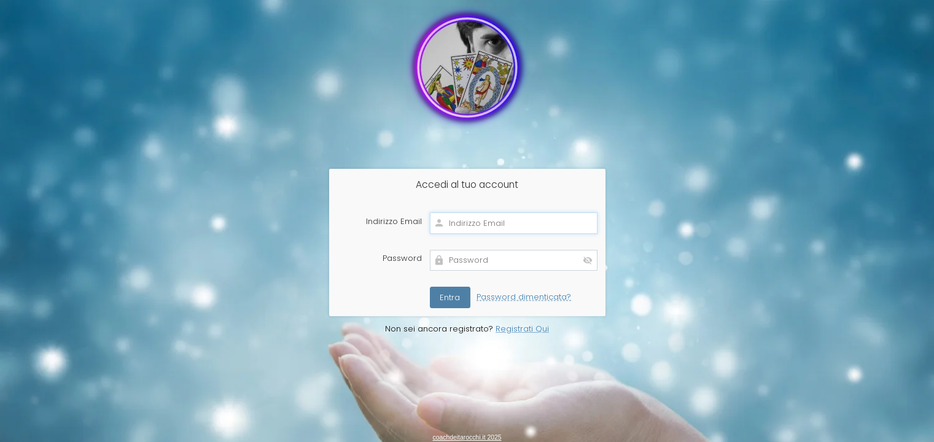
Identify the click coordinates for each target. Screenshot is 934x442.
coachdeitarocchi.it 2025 (466, 437)
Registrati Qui (522, 329)
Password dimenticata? (524, 297)
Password (402, 258)
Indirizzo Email (394, 222)
